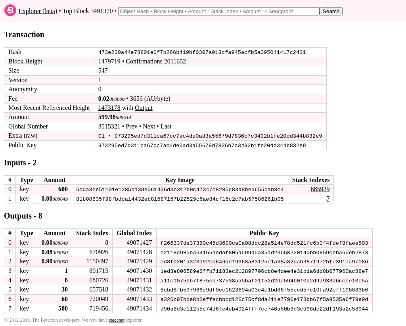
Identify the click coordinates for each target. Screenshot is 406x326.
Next (149, 126)
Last (166, 126)
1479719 (109, 61)
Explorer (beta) (38, 11)
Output (143, 107)
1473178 (109, 107)
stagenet (116, 318)
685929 (319, 188)
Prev (131, 126)
